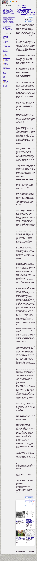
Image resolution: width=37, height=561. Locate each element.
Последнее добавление (7, 30)
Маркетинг (5, 55)
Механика (5, 63)
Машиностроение (6, 58)
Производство (5, 69)
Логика (4, 54)
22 (26, 499)
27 (28, 501)
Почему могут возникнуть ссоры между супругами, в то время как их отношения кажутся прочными (9, 11)
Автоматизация (6, 34)
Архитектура (5, 36)
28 (31, 501)
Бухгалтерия (5, 41)
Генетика (4, 42)
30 (33, 503)
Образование (5, 64)
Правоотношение (6, 68)
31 (26, 505)
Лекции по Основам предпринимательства (7, 29)
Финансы (5, 82)
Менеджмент (5, 60)
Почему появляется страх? (8, 13)
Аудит (4, 38)
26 (26, 501)
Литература (5, 52)
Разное (4, 72)
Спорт (4, 76)
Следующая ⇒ (28, 21)
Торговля (5, 78)
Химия (4, 83)
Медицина (5, 59)
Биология (5, 39)
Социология (5, 74)
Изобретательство (6, 46)
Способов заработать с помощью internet (7, 27)
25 (33, 499)
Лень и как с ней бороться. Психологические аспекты (8, 24)
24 (31, 499)
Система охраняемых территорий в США (30, 538)
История (4, 50)
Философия (5, 81)
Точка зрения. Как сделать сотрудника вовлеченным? (8, 22)
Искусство (5, 49)
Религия (4, 73)
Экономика (5, 86)
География (5, 43)
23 (28, 499)
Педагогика (5, 65)
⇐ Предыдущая (29, 17)
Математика (5, 56)
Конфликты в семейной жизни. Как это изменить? (20, 538)
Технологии (5, 77)
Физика (4, 80)
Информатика (5, 47)
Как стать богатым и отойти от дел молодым (9, 15)
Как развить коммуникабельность (7, 7)
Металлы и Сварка (6, 61)
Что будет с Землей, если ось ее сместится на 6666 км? (20, 520)
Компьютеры (5, 51)
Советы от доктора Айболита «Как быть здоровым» (9, 18)
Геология (5, 45)
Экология (5, 85)
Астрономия (5, 37)
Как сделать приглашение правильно (8, 20)
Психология (5, 71)
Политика (5, 67)
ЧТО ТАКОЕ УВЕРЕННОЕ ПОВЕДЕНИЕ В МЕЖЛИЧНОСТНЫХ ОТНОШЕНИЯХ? (30, 520)
